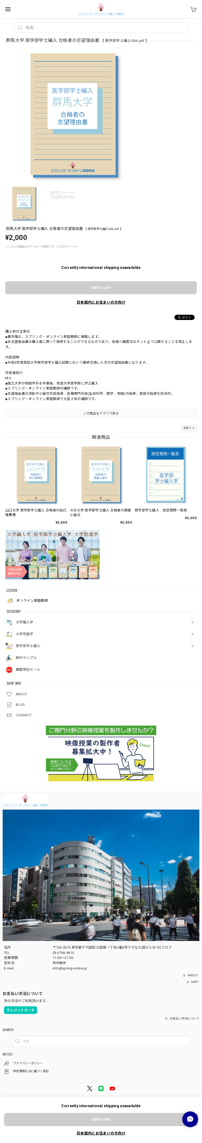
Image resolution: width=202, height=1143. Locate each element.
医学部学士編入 (28, 646)
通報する (189, 428)
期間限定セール (28, 670)
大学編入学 (24, 622)
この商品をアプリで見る (101, 413)
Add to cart (101, 287)
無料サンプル (26, 658)
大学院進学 (24, 634)
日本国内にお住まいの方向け (101, 302)
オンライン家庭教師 (27, 601)
